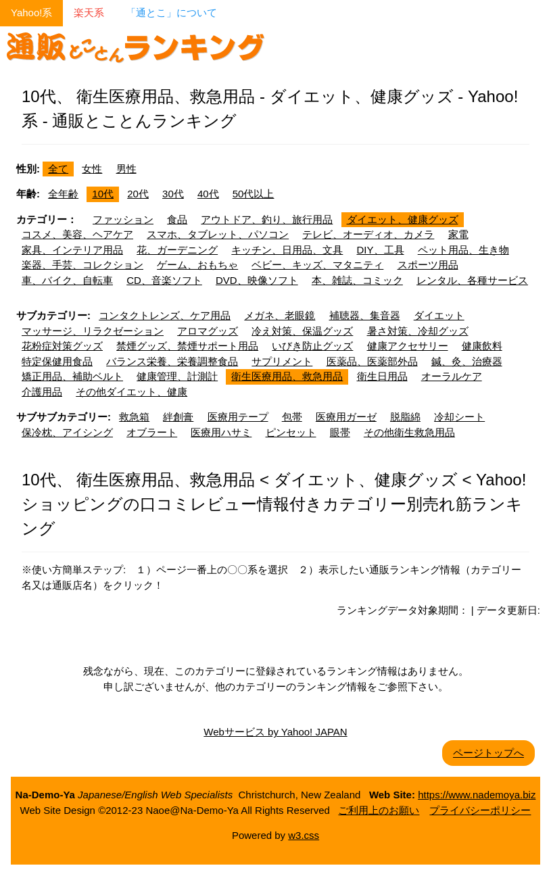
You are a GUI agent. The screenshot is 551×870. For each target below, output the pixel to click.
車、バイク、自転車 (67, 280)
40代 (208, 193)
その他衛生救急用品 (409, 432)
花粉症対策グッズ (62, 346)
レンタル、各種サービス (472, 280)
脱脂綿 (405, 416)
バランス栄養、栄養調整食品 (172, 361)
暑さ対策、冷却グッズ (418, 331)
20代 (138, 193)
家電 (458, 234)
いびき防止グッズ (312, 346)
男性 (126, 168)
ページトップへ (488, 752)
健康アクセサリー (407, 346)
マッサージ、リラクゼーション (93, 331)
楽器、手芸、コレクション (82, 264)
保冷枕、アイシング (67, 432)
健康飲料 (482, 346)
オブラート (151, 432)
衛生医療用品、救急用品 (287, 376)
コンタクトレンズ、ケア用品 (165, 315)
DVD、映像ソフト (257, 280)
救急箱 (134, 416)
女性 (92, 168)
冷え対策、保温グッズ (302, 331)
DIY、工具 (380, 250)
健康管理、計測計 (177, 376)
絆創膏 (178, 416)
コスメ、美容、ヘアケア (77, 234)
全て (58, 168)
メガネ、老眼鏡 (279, 315)
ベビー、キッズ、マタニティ (317, 264)
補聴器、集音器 (364, 315)
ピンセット (291, 432)
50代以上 (253, 193)
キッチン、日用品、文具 (287, 250)
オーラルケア (451, 376)
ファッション (123, 219)
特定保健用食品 (57, 361)
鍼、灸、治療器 (466, 361)
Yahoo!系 (31, 12)
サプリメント (281, 361)
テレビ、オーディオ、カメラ (368, 234)
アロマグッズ (207, 331)
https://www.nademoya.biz (476, 794)
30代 (173, 193)
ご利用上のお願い (378, 810)
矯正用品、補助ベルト (72, 376)
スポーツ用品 (428, 264)
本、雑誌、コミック (357, 280)
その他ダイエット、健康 (131, 391)
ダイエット (439, 315)
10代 (103, 193)
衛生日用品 (382, 376)
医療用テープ (238, 416)
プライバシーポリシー (480, 810)
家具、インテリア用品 (72, 250)
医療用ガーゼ (346, 416)
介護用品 (42, 391)
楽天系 (89, 12)
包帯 (292, 416)
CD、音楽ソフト (164, 280)
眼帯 (340, 432)
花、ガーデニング (177, 250)
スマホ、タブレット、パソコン (218, 234)
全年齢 (63, 193)
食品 (177, 219)
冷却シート (459, 416)
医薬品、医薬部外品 (372, 361)
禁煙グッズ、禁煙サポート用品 (187, 346)
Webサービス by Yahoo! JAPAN (275, 732)
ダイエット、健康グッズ (402, 219)
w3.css (303, 835)
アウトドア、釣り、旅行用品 (267, 219)
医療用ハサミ (221, 432)
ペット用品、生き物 (463, 250)
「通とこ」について (171, 12)
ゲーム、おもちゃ (197, 264)
